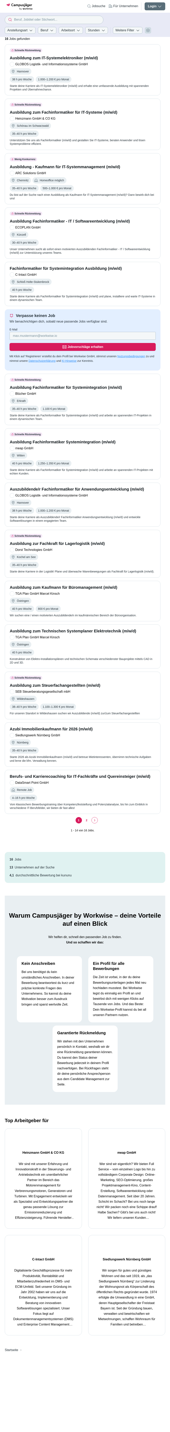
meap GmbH (69, 1141)
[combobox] (54, 20)
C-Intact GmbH (121, 1141)
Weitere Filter (127, 30)
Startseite (11, 1236)
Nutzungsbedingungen (131, 345)
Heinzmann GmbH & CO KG (36, 1141)
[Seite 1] (79, 809)
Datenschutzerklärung (42, 349)
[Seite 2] (87, 809)
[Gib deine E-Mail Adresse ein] (57, 336)
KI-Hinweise (69, 349)
